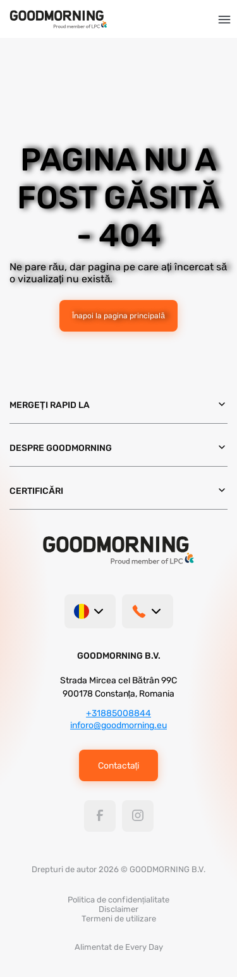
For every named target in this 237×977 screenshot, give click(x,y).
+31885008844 (118, 713)
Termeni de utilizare (119, 918)
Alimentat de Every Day (119, 947)
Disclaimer (118, 909)
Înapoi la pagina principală (118, 315)
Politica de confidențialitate (119, 899)
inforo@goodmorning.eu (118, 725)
